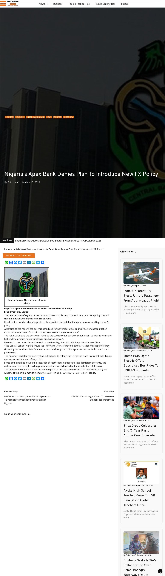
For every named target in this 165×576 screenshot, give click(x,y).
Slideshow (68, 117)
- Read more (129, 312)
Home (7, 249)
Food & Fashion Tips (79, 3)
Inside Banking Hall (105, 3)
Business (58, 3)
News (42, 3)
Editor (11, 182)
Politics (124, 3)
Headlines (20, 117)
